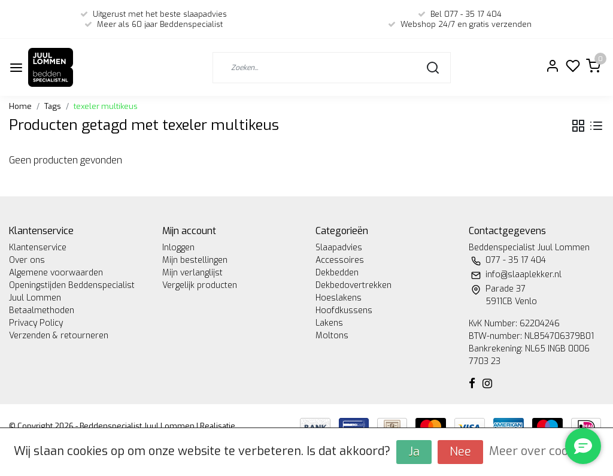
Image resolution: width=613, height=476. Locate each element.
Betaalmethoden (41, 310)
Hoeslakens (338, 298)
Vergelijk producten (199, 285)
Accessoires (339, 260)
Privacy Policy (36, 323)
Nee (460, 452)
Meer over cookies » (544, 451)
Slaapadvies (338, 247)
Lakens (329, 323)
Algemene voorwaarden (56, 272)
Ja (414, 452)
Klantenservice (37, 247)
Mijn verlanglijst (192, 272)
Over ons (27, 260)
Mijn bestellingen (194, 260)
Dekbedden (337, 272)
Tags (52, 106)
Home (20, 106)
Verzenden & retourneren (58, 335)
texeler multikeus (106, 106)
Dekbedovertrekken (353, 285)
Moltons (331, 335)
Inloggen (178, 247)
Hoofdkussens (343, 310)
